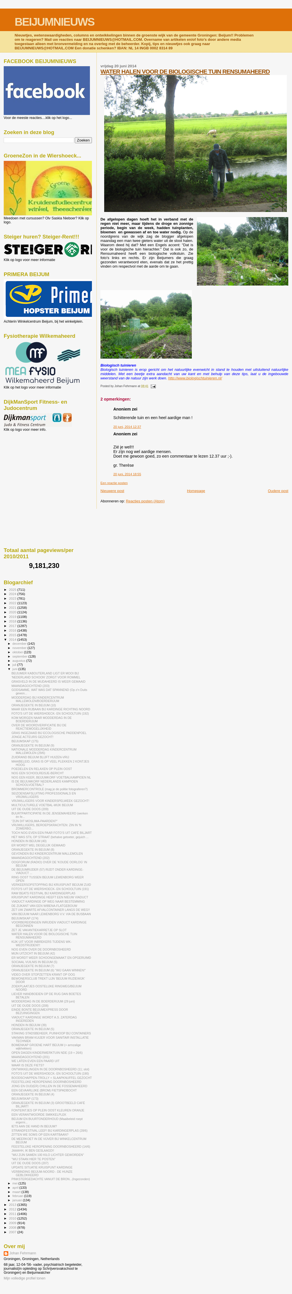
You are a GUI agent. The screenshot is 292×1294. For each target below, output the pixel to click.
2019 (13, 616)
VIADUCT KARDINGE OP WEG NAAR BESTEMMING (48, 901)
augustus (19, 660)
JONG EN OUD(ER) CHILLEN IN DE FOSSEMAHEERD (49, 1086)
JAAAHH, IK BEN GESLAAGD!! (32, 1150)
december (20, 643)
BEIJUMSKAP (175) (24, 741)
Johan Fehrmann (22, 1253)
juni (15, 669)
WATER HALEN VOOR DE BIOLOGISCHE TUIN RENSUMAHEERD (185, 71)
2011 (13, 1214)
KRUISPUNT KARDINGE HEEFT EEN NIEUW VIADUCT (49, 897)
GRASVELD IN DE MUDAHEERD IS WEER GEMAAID (48, 681)
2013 (13, 1204)
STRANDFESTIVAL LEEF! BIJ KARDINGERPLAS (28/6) (49, 1130)
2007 (13, 1232)
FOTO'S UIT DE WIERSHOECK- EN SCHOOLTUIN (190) (50, 1073)
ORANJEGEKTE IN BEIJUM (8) (32, 849)
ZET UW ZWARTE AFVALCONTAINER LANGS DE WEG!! (50, 909)
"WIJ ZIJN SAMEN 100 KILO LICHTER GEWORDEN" (47, 1154)
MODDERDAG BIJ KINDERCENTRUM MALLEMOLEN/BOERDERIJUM (37, 699)
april (16, 1187)
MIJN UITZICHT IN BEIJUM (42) (33, 953)
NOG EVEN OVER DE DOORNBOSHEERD (41, 949)
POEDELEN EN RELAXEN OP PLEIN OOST (41, 769)
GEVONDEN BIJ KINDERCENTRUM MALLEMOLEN (47, 853)
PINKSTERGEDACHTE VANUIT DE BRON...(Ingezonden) (50, 1179)
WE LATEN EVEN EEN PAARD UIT (35, 1061)
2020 (13, 612)
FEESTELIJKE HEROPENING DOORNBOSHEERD (46, 1081)
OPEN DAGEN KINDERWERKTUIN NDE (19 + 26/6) (46, 1052)
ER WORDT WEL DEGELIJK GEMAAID (38, 845)
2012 (13, 1209)
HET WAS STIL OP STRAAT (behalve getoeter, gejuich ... (49, 837)
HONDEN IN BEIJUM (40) (29, 841)
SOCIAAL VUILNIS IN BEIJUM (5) (34, 962)
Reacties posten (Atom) (145, 501)
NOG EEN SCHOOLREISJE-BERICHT (37, 773)
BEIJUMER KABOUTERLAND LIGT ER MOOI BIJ (45, 673)
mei (16, 1183)
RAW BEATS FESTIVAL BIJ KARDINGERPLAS (43, 893)
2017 (13, 626)
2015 (13, 635)
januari (18, 1200)
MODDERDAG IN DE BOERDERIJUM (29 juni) (43, 1001)
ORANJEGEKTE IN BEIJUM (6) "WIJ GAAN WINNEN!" (48, 970)
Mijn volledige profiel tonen (24, 1278)
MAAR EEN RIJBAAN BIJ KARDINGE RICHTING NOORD (50, 709)
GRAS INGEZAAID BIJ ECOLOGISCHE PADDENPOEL (48, 733)
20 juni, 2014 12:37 (127, 426)
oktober (18, 652)
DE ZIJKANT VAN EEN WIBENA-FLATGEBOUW (44, 905)
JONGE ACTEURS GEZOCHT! (32, 737)
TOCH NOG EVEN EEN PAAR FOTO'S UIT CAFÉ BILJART (51, 832)
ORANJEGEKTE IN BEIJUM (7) (32, 966)
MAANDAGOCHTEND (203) (30, 686)
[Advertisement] (29, 462)
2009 (13, 1223)
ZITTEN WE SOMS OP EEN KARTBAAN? (39, 1134)
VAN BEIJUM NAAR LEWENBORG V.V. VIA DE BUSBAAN (51, 914)
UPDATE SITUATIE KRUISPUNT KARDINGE (42, 1167)
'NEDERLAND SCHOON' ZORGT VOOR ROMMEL (45, 677)
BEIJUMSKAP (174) (24, 918)
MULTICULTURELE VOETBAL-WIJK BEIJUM (42, 805)
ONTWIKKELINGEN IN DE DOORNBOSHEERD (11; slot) (50, 1069)
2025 (13, 589)
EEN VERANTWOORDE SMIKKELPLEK (38, 1114)
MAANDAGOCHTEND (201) (30, 1057)
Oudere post (278, 491)
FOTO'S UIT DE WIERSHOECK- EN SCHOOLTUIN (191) (50, 889)
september (21, 656)
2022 (13, 603)
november (20, 648)
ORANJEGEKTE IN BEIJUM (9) (32, 745)
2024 (13, 594)
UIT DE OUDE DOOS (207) (30, 1163)
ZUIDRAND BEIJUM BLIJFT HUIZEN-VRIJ (40, 757)
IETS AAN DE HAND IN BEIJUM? (34, 1126)
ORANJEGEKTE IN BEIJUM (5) (32, 1029)
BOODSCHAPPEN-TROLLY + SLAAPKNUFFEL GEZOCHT (51, 1077)
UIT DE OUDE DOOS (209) (30, 809)
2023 (13, 598)
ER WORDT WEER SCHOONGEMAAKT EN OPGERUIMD (51, 957)
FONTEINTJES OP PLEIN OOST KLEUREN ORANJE (47, 1110)
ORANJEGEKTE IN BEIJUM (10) (33, 705)
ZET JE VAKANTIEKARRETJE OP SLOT (39, 930)
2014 (13, 639)
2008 (13, 1227)
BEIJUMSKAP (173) (24, 1098)
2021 (13, 607)
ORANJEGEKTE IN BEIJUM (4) (32, 1094)
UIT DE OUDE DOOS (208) (30, 1005)
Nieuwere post (112, 491)
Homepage (196, 491)
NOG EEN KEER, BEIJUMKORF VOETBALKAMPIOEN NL (51, 777)
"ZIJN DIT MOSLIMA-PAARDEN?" (34, 821)
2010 (13, 1218)
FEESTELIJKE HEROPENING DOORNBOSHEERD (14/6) (50, 1146)
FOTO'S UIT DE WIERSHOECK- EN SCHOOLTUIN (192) (50, 713)
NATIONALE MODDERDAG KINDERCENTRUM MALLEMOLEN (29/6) (43, 751)
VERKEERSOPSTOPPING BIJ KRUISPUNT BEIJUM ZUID (51, 884)
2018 (13, 621)
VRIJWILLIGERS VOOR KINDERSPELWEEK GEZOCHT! (50, 800)
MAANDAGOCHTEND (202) (30, 858)
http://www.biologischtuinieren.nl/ (195, 378)
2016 (13, 630)
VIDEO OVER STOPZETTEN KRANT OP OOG (43, 974)
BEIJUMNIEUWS (54, 22)
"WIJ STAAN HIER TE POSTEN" (33, 1159)
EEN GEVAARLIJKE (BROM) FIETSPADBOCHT (44, 1090)
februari (18, 1196)
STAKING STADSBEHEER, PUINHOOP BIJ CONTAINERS (51, 1033)
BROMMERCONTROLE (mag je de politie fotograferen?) (49, 789)
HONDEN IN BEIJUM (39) (29, 1025)
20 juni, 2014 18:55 (127, 474)
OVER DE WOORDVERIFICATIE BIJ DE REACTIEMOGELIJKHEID (39, 726)
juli (15, 664)
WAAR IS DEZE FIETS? (27, 1065)
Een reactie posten (114, 483)
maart (17, 1192)
